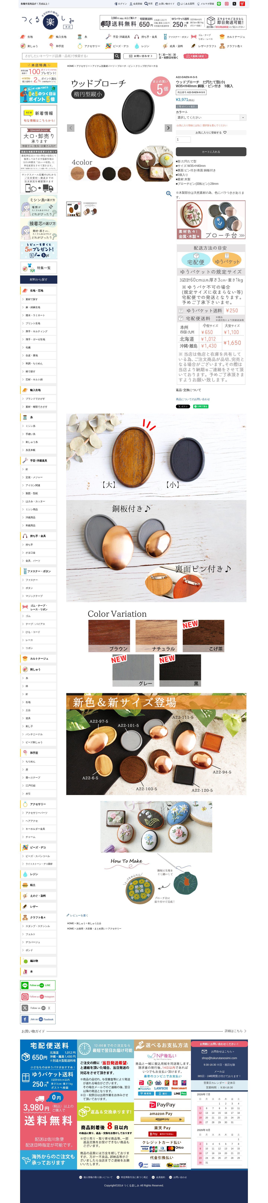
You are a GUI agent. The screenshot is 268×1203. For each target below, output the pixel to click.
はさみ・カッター (35, 501)
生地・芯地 (36, 290)
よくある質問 (185, 3)
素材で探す (32, 299)
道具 (28, 718)
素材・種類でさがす (36, 406)
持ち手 (29, 544)
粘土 (32, 884)
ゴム (28, 616)
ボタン (29, 588)
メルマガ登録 (205, 3)
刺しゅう (33, 46)
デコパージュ (33, 942)
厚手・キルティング (36, 331)
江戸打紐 (30, 785)
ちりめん (30, 761)
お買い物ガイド (165, 3)
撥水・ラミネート (35, 315)
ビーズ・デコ (121, 46)
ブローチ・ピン (125, 66)
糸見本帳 (30, 450)
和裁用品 (30, 525)
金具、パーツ (33, 560)
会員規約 (160, 1177)
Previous (70, 128)
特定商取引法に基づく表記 (134, 1177)
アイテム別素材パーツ (103, 66)
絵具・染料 (176, 46)
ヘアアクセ (32, 820)
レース (29, 640)
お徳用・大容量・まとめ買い (91, 928)
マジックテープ (34, 596)
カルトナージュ (236, 36)
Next (168, 128)
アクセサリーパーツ (36, 812)
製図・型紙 (32, 493)
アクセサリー (92, 46)
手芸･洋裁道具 (121, 36)
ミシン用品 (32, 509)
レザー (34, 906)
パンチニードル (34, 734)
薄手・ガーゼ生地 (35, 339)
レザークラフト (207, 46)
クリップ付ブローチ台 (146, 66)
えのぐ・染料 (38, 895)
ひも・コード (33, 632)
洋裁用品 (30, 517)
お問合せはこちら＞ (223, 1051)
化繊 (28, 347)
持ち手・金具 (149, 36)
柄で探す (30, 371)
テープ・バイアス (35, 624)
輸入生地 (61, 36)
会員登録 (135, 3)
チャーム (30, 837)
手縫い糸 (30, 434)
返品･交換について (188, 390)
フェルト (30, 934)
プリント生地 (33, 323)
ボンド (29, 950)
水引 (28, 793)
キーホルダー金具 (35, 829)
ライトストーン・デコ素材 (39, 864)
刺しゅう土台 (94, 923)
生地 (30, 36)
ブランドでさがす (35, 398)
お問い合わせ (180, 1177)
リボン (29, 648)
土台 (28, 710)
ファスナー (32, 580)
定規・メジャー (34, 477)
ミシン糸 (30, 426)
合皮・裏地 (32, 355)
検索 (148, 3)
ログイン (120, 3)
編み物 (34, 960)
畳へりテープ (33, 777)
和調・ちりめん (34, 363)
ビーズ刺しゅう (34, 742)
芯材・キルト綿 (34, 379)
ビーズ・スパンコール (38, 856)
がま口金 (30, 552)
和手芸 (60, 46)
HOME (70, 66)
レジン (145, 46)
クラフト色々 (235, 46)
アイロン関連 (33, 485)
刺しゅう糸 (32, 442)
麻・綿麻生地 (33, 307)
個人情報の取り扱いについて (98, 1177)
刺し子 (29, 726)
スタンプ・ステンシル (38, 926)
